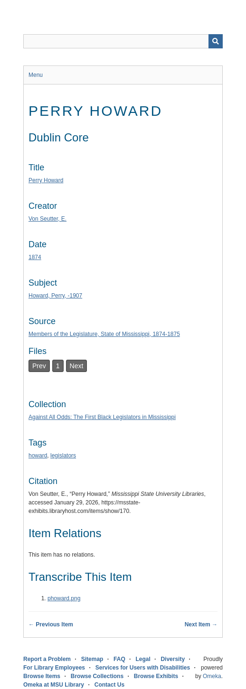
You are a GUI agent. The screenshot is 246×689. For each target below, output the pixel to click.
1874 (34, 257)
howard (37, 455)
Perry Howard (45, 180)
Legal (142, 659)
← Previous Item (50, 624)
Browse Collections (97, 676)
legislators (63, 455)
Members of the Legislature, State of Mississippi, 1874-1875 (104, 334)
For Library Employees (54, 667)
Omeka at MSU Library (53, 684)
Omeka (212, 676)
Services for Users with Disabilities (142, 667)
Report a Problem (47, 659)
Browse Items (41, 676)
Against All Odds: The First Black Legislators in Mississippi (102, 417)
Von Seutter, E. (47, 218)
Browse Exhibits (156, 676)
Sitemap (92, 659)
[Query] (123, 41)
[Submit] (215, 41)
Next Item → (201, 624)
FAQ (119, 659)
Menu (35, 75)
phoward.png (63, 598)
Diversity (173, 659)
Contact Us (109, 684)
